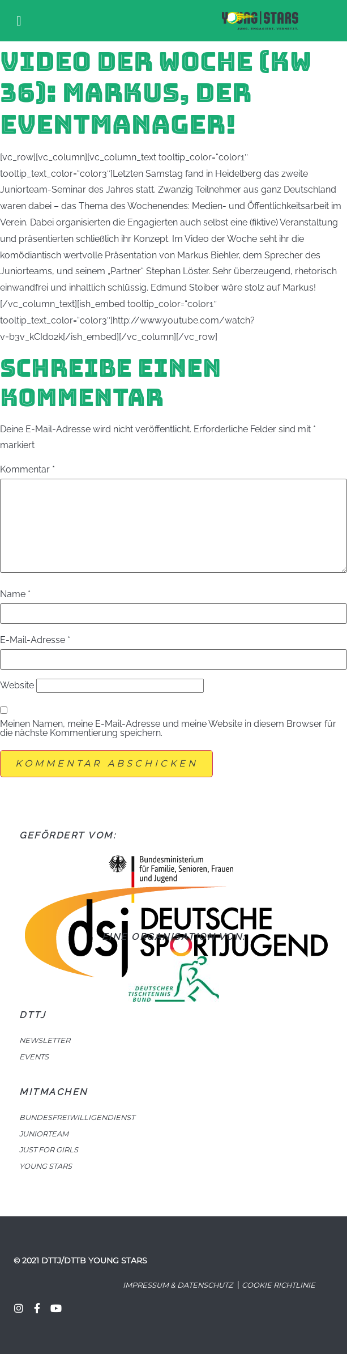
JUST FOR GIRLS (48, 1150)
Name (15, 594)
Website (17, 685)
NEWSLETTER (44, 1040)
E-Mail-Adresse (35, 640)
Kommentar (27, 469)
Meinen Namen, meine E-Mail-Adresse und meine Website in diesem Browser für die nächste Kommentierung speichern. (168, 728)
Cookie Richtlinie (278, 1285)
